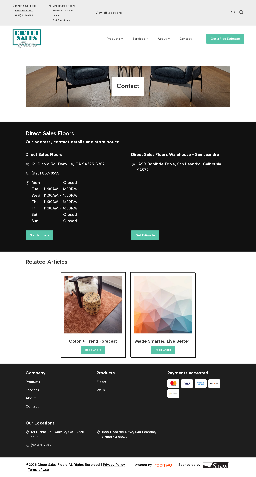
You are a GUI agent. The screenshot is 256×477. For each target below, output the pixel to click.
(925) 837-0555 (24, 15)
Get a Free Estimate (225, 39)
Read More (93, 350)
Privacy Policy (114, 464)
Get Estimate (39, 235)
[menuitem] (115, 39)
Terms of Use (38, 469)
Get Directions (24, 10)
